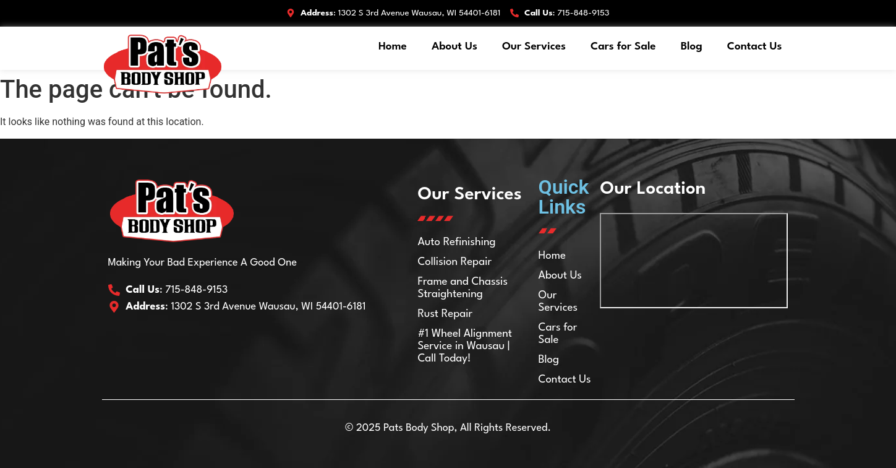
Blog (691, 46)
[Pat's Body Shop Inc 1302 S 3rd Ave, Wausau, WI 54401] (694, 260)
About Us (454, 46)
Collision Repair (454, 262)
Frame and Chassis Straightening (462, 288)
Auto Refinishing (456, 242)
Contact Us (754, 46)
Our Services (534, 46)
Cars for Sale (623, 46)
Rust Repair (444, 314)
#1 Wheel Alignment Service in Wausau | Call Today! (464, 346)
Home (392, 46)
